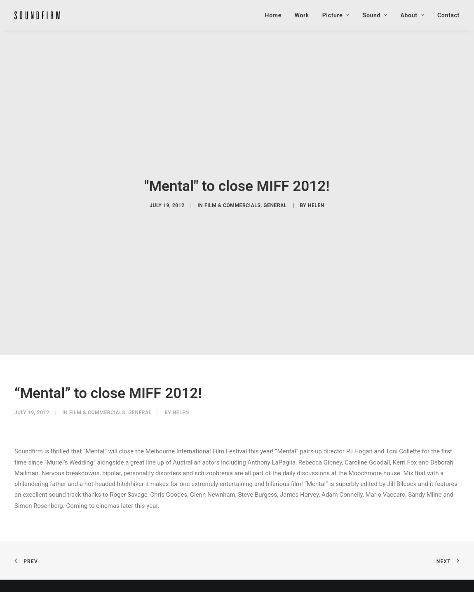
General (275, 200)
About (413, 15)
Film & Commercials (232, 200)
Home (273, 15)
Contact (448, 15)
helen (316, 200)
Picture (336, 15)
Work (302, 15)
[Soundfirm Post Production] (37, 15)
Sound (375, 15)
